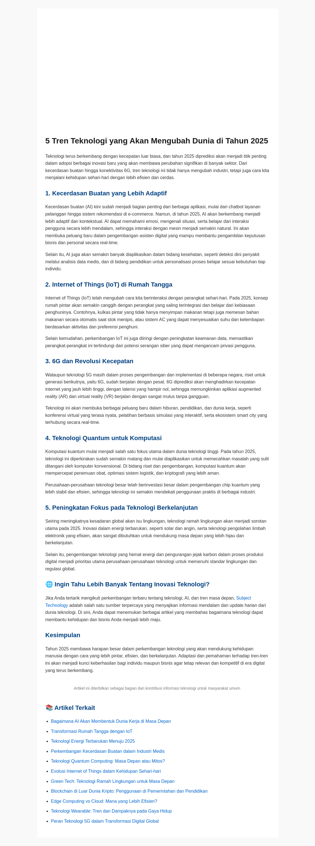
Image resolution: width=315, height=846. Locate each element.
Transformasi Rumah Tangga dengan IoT (92, 731)
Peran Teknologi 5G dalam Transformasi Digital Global (105, 821)
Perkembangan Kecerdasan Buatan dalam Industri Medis (108, 751)
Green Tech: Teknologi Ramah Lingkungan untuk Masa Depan (113, 781)
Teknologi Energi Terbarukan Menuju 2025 (93, 741)
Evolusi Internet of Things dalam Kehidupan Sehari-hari (106, 771)
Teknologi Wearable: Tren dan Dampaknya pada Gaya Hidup (111, 811)
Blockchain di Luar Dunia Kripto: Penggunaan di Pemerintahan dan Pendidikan (129, 791)
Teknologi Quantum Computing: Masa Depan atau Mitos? (108, 761)
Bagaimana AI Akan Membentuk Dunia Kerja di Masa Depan (111, 721)
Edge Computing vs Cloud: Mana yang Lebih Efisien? (104, 801)
